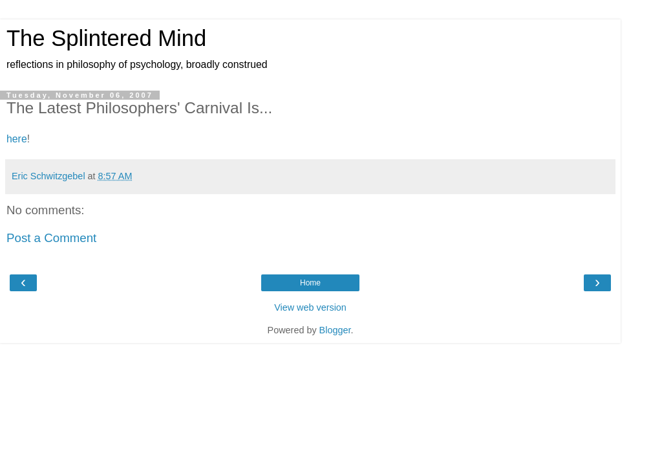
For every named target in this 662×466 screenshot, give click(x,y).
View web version (310, 307)
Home (310, 282)
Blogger (335, 330)
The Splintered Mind (106, 38)
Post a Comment (51, 238)
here (16, 138)
